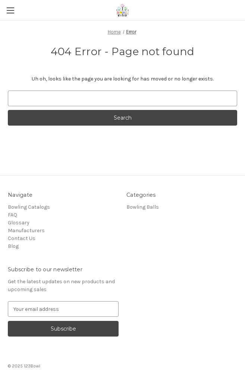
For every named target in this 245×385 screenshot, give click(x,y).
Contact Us (21, 238)
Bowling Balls (142, 207)
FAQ (12, 215)
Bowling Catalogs (29, 207)
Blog (13, 246)
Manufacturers (26, 230)
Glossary (18, 223)
